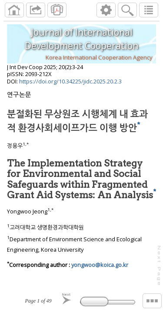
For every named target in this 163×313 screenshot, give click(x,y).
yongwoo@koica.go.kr (99, 265)
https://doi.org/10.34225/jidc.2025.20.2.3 (70, 81)
